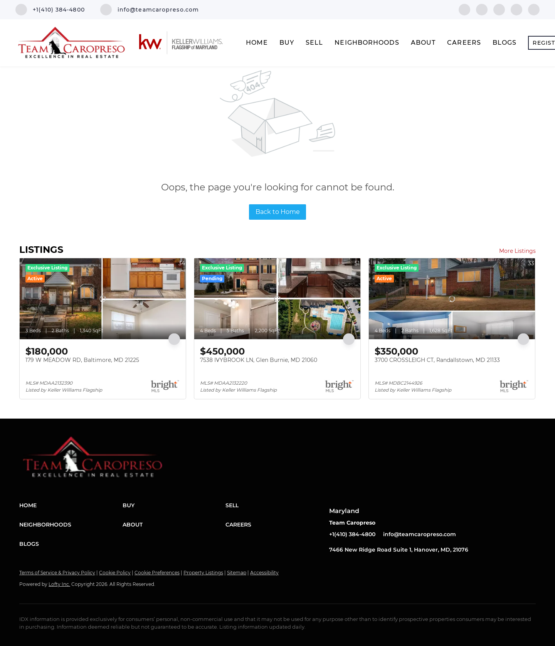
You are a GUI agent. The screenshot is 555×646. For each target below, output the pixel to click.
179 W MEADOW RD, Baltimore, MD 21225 (82, 360)
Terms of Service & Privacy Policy (57, 572)
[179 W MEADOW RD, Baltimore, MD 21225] (103, 298)
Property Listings (203, 572)
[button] (71, 505)
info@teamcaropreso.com (419, 534)
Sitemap (236, 572)
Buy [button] (286, 42)
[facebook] (464, 9)
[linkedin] (482, 9)
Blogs (505, 42)
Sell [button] (314, 42)
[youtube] (534, 9)
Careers (464, 42)
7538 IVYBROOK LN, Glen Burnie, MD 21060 (258, 360)
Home (256, 42)
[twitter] (499, 9)
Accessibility (264, 572)
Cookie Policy (115, 572)
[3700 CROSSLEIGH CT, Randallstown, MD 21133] (452, 298)
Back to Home (278, 211)
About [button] (423, 42)
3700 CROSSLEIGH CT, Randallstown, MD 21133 (437, 360)
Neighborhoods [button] (367, 42)
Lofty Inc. (59, 584)
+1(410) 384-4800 (352, 534)
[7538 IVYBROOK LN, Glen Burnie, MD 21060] (277, 298)
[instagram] (516, 9)
